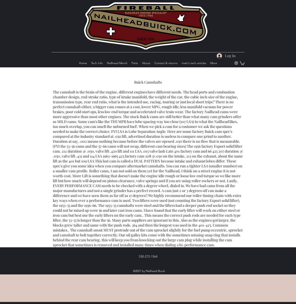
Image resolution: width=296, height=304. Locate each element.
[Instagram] (236, 63)
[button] (242, 63)
